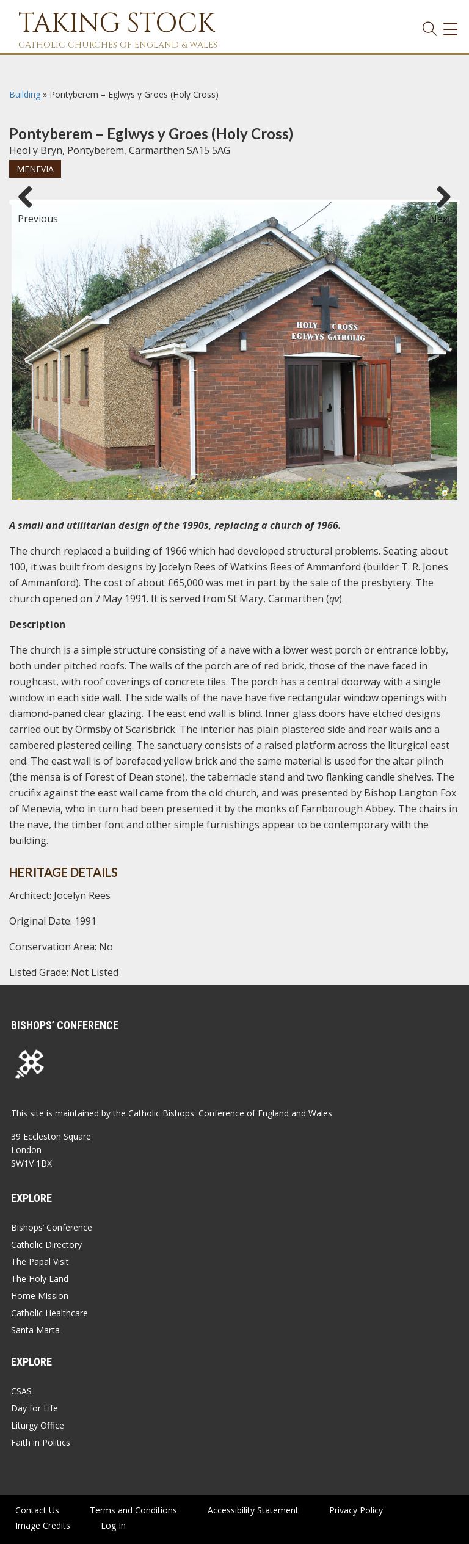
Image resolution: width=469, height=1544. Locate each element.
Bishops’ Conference (51, 1227)
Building (24, 94)
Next (440, 213)
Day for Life (34, 1408)
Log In (113, 1525)
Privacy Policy (356, 1510)
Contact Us (37, 1510)
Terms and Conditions (133, 1510)
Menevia (35, 169)
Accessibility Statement (253, 1510)
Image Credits (42, 1525)
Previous (30, 213)
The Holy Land (39, 1278)
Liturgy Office (37, 1425)
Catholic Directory (46, 1244)
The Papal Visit (40, 1261)
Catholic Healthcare (49, 1313)
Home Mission (39, 1296)
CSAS (21, 1391)
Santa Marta (35, 1330)
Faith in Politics (40, 1442)
